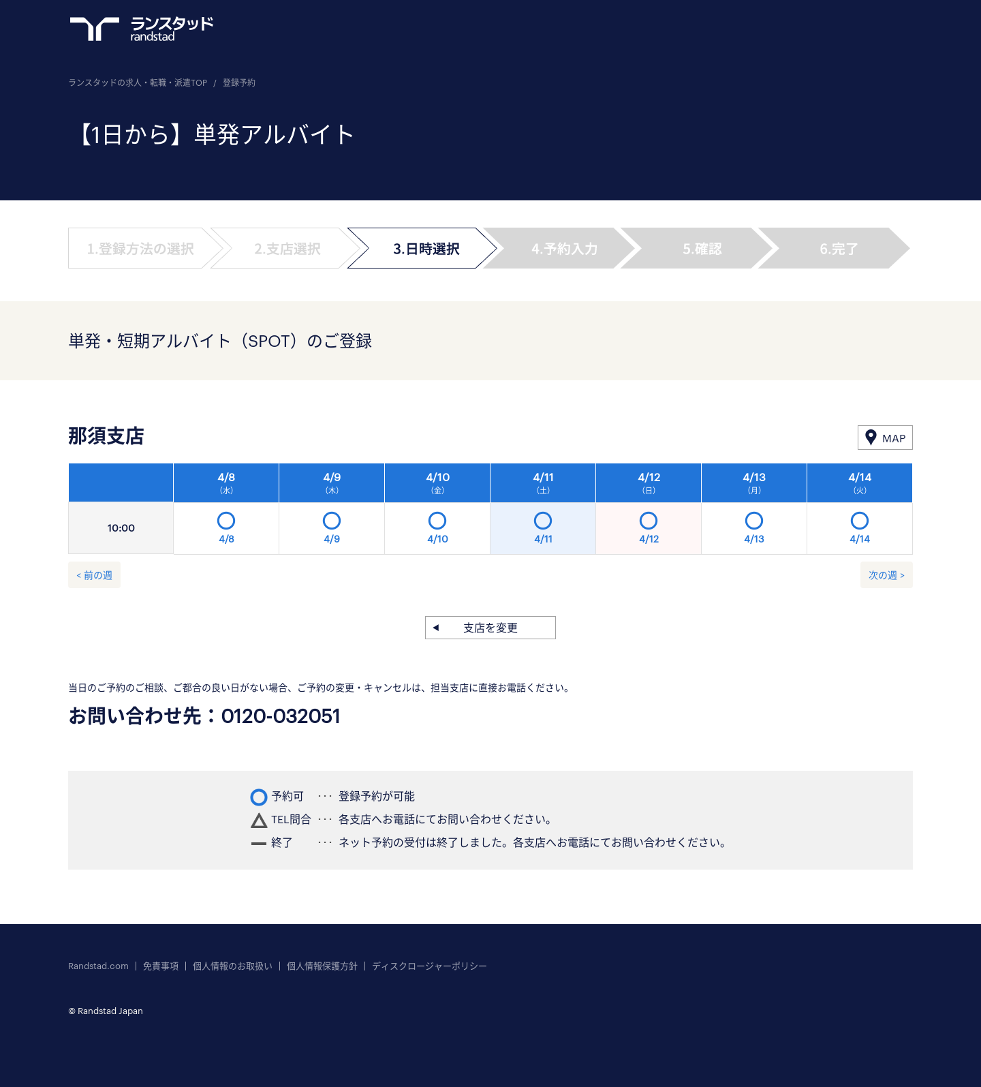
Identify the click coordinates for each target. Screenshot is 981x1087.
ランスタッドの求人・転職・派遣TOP (137, 82)
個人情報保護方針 (322, 966)
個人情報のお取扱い (232, 966)
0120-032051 (281, 715)
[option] (543, 512)
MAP (893, 437)
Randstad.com (98, 966)
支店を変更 (490, 627)
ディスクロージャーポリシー (429, 966)
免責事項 (160, 966)
